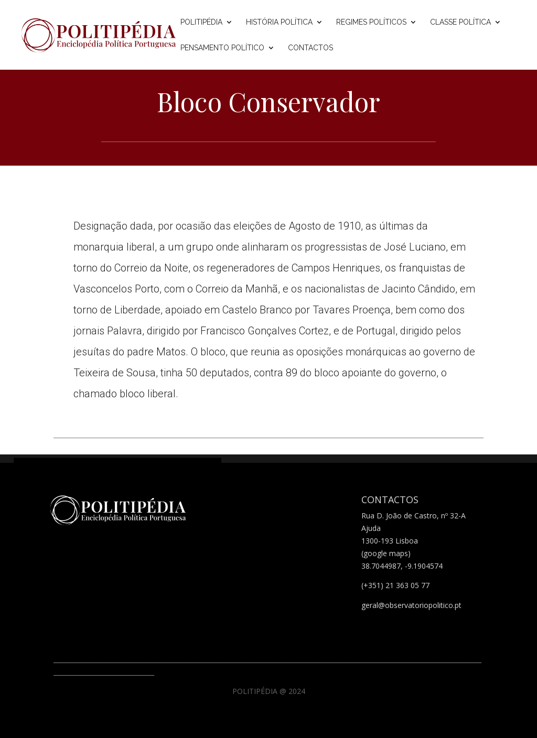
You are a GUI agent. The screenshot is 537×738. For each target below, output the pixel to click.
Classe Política (460, 22)
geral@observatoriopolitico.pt (411, 605)
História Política (279, 22)
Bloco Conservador (268, 101)
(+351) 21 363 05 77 (395, 585)
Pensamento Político (222, 48)
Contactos (310, 48)
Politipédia (201, 22)
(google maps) (386, 553)
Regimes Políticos (371, 22)
